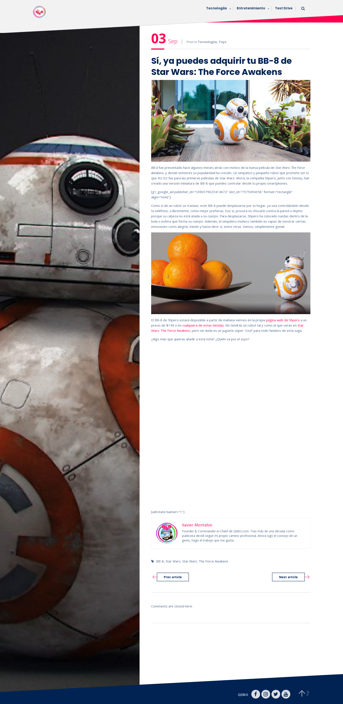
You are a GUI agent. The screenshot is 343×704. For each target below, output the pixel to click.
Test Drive (283, 8)
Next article (288, 577)
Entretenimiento (252, 8)
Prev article (173, 577)
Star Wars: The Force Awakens (205, 561)
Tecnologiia (218, 8)
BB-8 (160, 561)
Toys (222, 42)
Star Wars (173, 561)
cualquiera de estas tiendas (203, 325)
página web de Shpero (283, 320)
